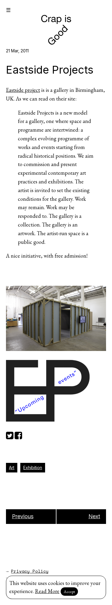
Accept (69, 591)
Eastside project (23, 89)
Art (11, 467)
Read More (47, 591)
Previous (22, 516)
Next (94, 516)
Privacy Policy (30, 571)
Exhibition (32, 467)
